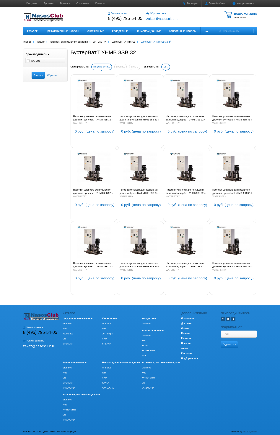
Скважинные (95, 31)
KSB (144, 355)
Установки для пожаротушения (81, 394)
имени (120, 66)
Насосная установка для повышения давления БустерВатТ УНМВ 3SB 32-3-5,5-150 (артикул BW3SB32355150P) (93, 265)
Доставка (49, 3)
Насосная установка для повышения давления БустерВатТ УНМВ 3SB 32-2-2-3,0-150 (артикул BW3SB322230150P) (186, 265)
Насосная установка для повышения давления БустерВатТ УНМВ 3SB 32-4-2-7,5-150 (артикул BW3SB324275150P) (232, 191)
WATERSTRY (80, 123)
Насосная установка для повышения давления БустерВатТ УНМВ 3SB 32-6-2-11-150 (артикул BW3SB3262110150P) (186, 118)
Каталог (32, 31)
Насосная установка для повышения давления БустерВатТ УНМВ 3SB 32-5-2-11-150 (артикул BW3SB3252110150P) (93, 191)
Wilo (65, 328)
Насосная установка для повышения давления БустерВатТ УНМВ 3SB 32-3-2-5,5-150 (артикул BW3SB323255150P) (140, 265)
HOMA (145, 345)
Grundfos (67, 323)
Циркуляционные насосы (62, 31)
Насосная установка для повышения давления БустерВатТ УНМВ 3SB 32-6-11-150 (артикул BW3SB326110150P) (232, 118)
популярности (101, 66)
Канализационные (148, 31)
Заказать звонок (117, 13)
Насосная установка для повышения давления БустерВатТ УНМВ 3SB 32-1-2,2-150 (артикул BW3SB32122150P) (232, 265)
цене (134, 66)
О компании (82, 3)
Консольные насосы (182, 31)
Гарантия (65, 3)
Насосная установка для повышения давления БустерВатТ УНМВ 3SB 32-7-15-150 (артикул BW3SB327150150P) (140, 118)
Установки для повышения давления (164, 362)
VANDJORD (69, 387)
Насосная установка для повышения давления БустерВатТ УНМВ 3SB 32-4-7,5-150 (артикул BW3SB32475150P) (186, 191)
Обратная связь (156, 13)
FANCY (106, 382)
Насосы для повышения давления (123, 362)
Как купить (31, 3)
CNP (65, 338)
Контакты (100, 3)
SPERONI (68, 343)
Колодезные (120, 31)
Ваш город (190, 3)
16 (165, 66)
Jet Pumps (68, 333)
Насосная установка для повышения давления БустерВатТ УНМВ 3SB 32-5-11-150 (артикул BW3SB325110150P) (140, 191)
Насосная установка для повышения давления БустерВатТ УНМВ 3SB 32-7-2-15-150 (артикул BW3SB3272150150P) (93, 118)
